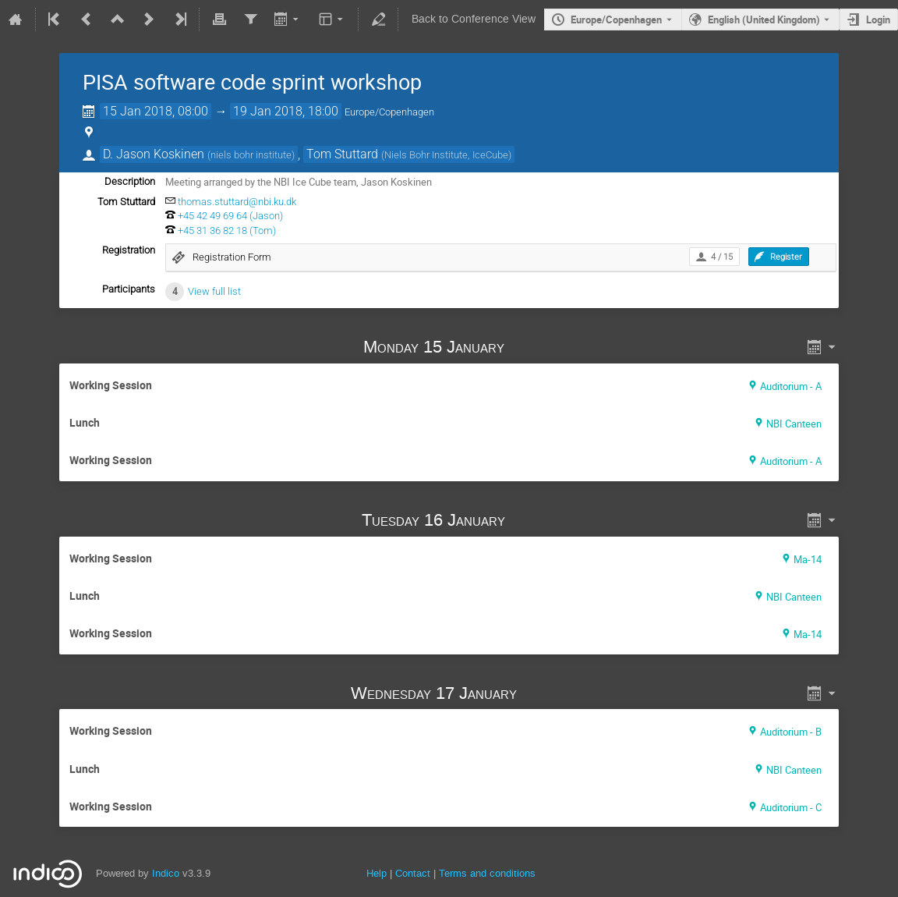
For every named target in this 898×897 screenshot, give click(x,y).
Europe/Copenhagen (616, 19)
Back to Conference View (474, 19)
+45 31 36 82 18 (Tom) (227, 230)
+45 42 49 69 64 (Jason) (230, 216)
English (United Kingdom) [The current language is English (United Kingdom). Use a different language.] (764, 19)
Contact (412, 873)
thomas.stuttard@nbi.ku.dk (237, 201)
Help (376, 873)
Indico (165, 873)
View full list (214, 291)
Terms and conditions (487, 873)
